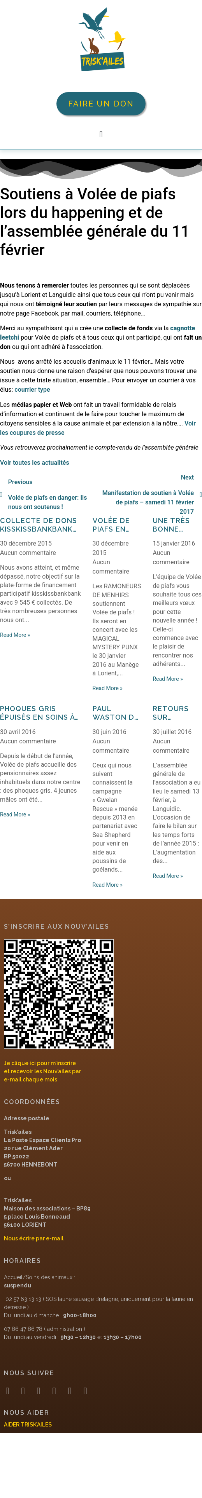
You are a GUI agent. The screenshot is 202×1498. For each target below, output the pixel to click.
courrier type (32, 389)
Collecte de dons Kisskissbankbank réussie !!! (38, 524)
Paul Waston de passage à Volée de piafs (116, 713)
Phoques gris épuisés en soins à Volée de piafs (37, 713)
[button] (101, 134)
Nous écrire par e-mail (33, 1238)
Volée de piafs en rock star (114, 524)
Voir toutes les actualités (34, 462)
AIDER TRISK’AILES (28, 1424)
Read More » (15, 635)
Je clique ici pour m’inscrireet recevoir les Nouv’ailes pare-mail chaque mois (42, 1071)
